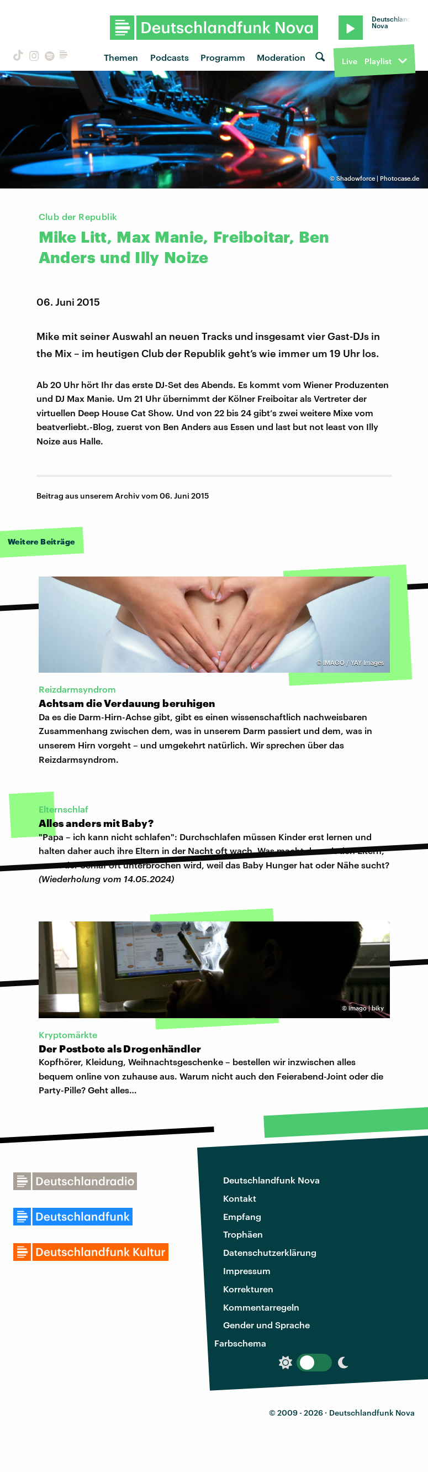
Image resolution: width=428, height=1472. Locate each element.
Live (349, 61)
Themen (121, 57)
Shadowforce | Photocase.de (377, 178)
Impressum (247, 1270)
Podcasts (169, 57)
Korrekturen (248, 1289)
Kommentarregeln (261, 1307)
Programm (222, 57)
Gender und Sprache (266, 1324)
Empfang (242, 1216)
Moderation (281, 57)
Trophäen (243, 1234)
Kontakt (239, 1198)
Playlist (378, 61)
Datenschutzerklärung (269, 1252)
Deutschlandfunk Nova (271, 1180)
